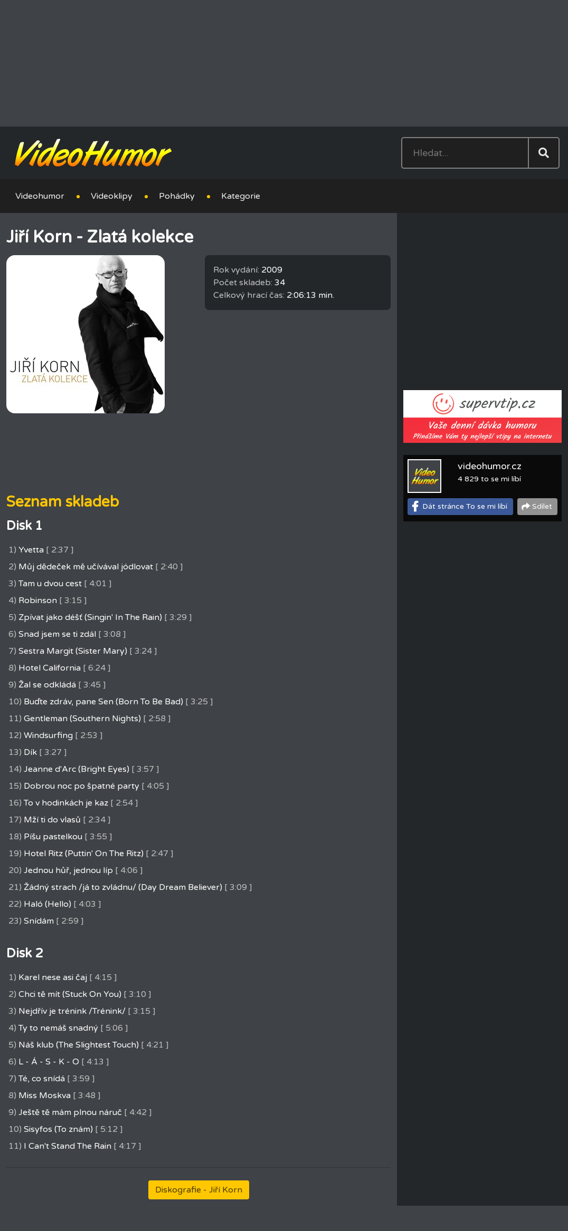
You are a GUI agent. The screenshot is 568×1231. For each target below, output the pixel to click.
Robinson (37, 600)
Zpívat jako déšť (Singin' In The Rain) (90, 617)
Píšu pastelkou (53, 836)
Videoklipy (111, 196)
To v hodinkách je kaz (66, 803)
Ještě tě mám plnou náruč (70, 1112)
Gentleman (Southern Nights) (82, 718)
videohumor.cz (490, 466)
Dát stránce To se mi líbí (464, 506)
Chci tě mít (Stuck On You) (69, 994)
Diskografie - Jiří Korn (198, 1190)
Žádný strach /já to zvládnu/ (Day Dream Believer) (123, 887)
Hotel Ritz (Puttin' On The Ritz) (84, 853)
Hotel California (49, 668)
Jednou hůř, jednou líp (68, 870)
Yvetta (31, 550)
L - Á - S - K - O (48, 1061)
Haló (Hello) (47, 904)
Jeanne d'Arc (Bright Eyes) (76, 769)
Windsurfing (48, 735)
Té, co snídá (41, 1078)
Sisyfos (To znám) (58, 1129)
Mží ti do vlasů (52, 820)
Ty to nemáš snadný (58, 1028)
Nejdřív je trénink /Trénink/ (72, 1011)
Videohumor (39, 196)
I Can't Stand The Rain (67, 1146)
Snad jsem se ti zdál (57, 634)
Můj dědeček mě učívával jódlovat (85, 566)
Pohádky (177, 196)
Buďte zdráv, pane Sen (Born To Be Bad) (103, 701)
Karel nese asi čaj (52, 977)
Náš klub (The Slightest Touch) (78, 1045)
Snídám (39, 921)
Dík (30, 752)
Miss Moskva (44, 1095)
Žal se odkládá (47, 685)
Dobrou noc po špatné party (81, 786)
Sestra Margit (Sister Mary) (72, 651)
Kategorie (240, 196)
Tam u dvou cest (50, 583)
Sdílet (542, 506)
